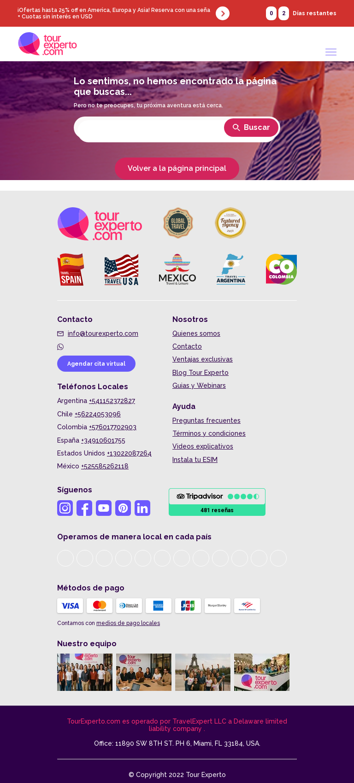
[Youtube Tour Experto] (104, 508)
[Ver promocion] (177, 13)
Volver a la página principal (177, 168)
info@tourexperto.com (103, 333)
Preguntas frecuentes (206, 420)
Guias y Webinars (199, 385)
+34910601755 (103, 440)
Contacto (187, 346)
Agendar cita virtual (96, 364)
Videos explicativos (202, 446)
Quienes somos (196, 333)
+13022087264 (129, 453)
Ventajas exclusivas (202, 359)
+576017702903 (112, 427)
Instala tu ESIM (195, 459)
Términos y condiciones (209, 433)
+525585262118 (105, 466)
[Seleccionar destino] (177, 131)
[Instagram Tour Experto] (65, 508)
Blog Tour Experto (200, 372)
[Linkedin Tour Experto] (142, 508)
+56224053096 (98, 414)
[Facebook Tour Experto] (84, 508)
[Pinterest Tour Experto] (123, 508)
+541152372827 (112, 400)
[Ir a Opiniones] (217, 502)
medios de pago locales (128, 623)
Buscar (251, 127)
